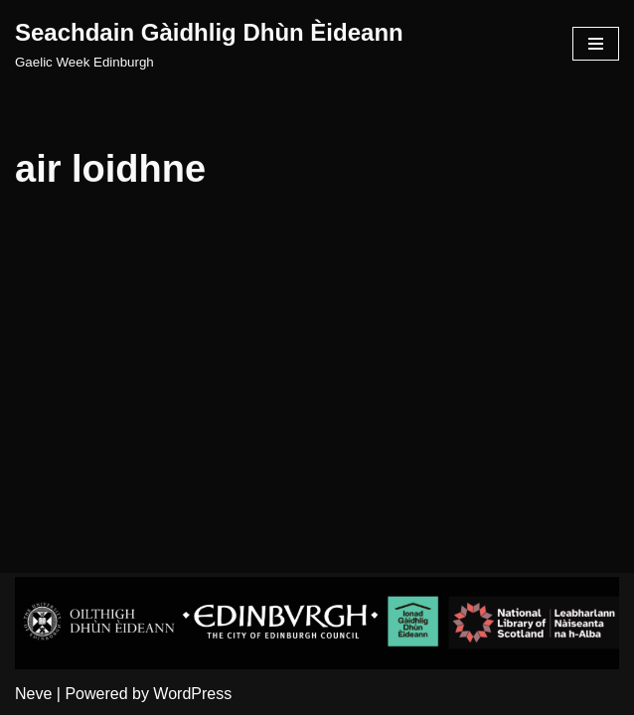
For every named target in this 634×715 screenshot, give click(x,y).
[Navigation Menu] (595, 44)
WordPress (192, 693)
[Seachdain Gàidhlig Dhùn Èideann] (209, 43)
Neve (33, 693)
